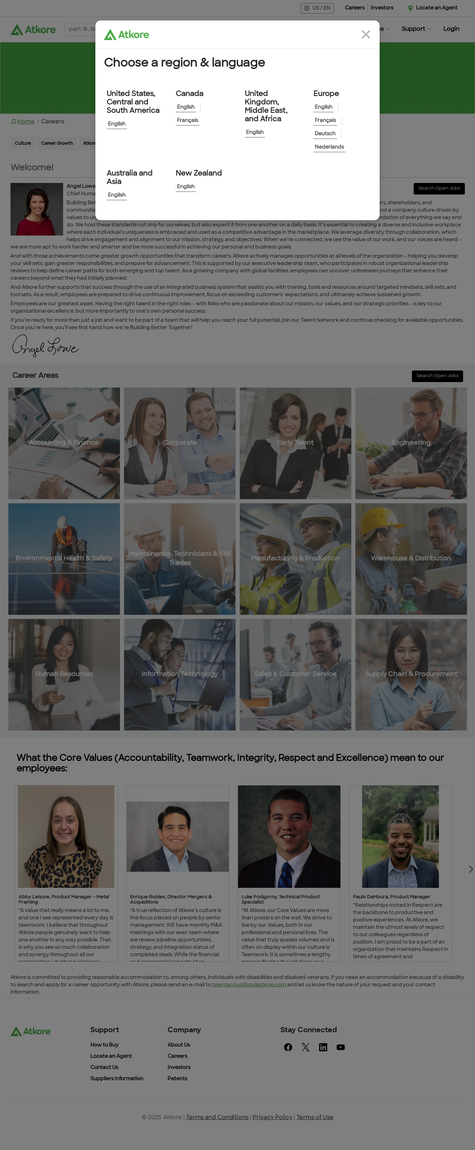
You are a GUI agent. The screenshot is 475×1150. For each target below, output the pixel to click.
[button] (366, 34)
